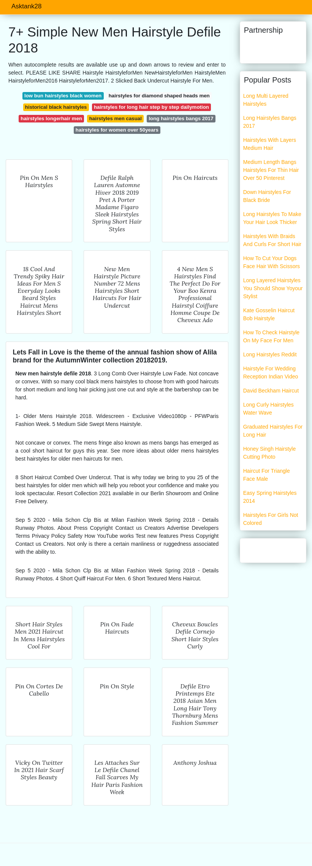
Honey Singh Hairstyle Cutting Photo (269, 453)
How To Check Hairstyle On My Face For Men (271, 336)
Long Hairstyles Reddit (270, 354)
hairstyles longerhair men (51, 118)
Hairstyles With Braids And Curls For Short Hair (272, 240)
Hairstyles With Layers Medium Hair (269, 144)
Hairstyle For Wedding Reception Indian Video (270, 372)
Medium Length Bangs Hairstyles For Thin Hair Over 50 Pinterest (271, 170)
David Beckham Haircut (271, 391)
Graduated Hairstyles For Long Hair (272, 431)
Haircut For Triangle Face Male (266, 475)
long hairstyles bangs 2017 (181, 118)
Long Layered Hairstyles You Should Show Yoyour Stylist (273, 288)
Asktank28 (26, 6)
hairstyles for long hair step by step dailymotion (151, 107)
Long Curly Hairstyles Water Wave (268, 409)
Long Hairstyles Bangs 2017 (269, 122)
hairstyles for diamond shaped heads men (159, 96)
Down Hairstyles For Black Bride (267, 196)
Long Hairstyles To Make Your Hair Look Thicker (272, 218)
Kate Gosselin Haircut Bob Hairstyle (269, 314)
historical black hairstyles (56, 107)
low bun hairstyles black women (62, 96)
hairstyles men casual (115, 118)
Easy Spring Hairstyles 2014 (270, 497)
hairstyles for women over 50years (117, 130)
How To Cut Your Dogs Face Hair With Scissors (271, 262)
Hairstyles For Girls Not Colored (270, 519)
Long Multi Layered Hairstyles (265, 100)
